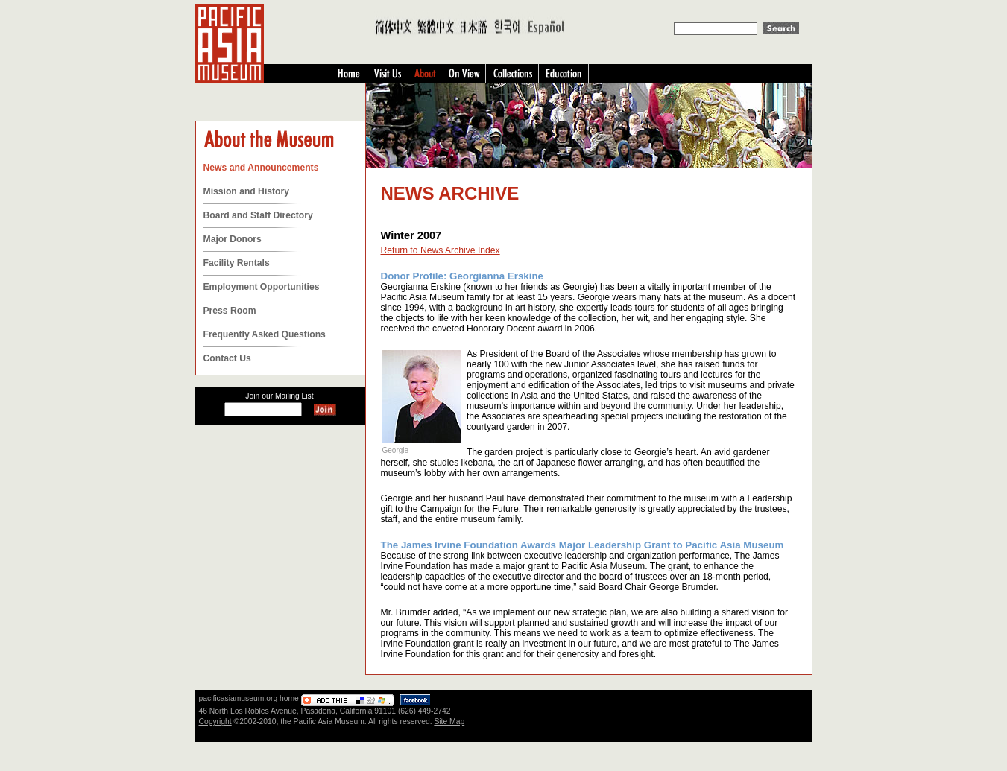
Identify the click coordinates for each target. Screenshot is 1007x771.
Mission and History (246, 191)
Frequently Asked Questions (264, 334)
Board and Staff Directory (258, 215)
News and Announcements (261, 167)
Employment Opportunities (261, 287)
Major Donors (232, 239)
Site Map (449, 721)
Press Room (229, 310)
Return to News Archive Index (440, 250)
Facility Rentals (236, 263)
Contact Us (227, 358)
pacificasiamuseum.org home (249, 698)
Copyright (215, 721)
